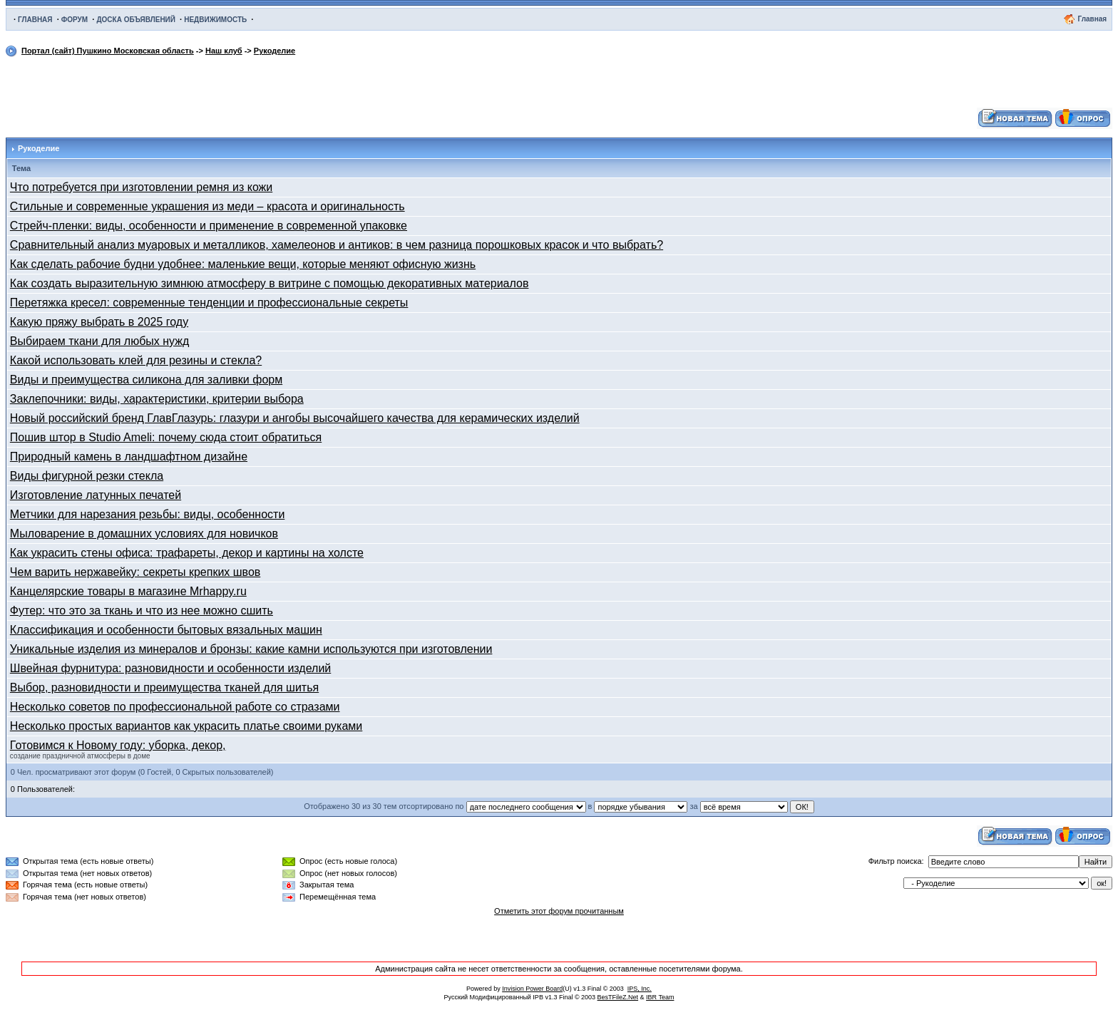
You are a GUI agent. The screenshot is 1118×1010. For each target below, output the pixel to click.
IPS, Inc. (639, 988)
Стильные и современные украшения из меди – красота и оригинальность (207, 206)
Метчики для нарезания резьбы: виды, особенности (147, 514)
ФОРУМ (74, 20)
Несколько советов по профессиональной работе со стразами (175, 707)
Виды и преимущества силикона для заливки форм (146, 379)
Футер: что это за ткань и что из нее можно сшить (141, 610)
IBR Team (660, 997)
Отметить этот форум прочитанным (559, 911)
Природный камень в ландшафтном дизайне (128, 456)
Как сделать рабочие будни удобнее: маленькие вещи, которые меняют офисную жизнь (243, 264)
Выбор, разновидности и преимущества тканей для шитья (164, 687)
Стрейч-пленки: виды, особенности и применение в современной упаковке (208, 226)
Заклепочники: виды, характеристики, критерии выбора (157, 399)
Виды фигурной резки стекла (86, 476)
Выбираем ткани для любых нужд (100, 341)
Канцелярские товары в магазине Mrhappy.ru (128, 591)
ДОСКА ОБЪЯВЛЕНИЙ (135, 20)
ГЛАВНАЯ (35, 20)
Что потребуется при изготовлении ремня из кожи (141, 187)
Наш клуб (223, 50)
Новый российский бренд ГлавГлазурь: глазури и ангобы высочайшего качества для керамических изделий (295, 418)
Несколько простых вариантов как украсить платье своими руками (186, 726)
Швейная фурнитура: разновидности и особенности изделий (170, 668)
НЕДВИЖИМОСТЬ (215, 20)
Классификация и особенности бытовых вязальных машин (166, 630)
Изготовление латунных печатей (95, 495)
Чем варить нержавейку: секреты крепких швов (135, 572)
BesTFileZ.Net (618, 997)
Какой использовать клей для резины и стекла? (136, 360)
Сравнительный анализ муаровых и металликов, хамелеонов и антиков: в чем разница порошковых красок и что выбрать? (336, 245)
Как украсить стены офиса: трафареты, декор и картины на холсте (187, 553)
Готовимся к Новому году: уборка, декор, (118, 745)
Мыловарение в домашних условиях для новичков (144, 533)
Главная (1092, 19)
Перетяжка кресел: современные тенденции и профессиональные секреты (209, 303)
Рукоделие (274, 50)
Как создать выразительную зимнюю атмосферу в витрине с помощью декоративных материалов (269, 283)
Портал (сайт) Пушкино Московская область (107, 50)
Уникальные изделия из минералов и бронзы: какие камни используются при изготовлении (251, 649)
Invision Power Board (532, 988)
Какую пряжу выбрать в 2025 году (99, 322)
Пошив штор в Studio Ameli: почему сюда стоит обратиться (166, 437)
